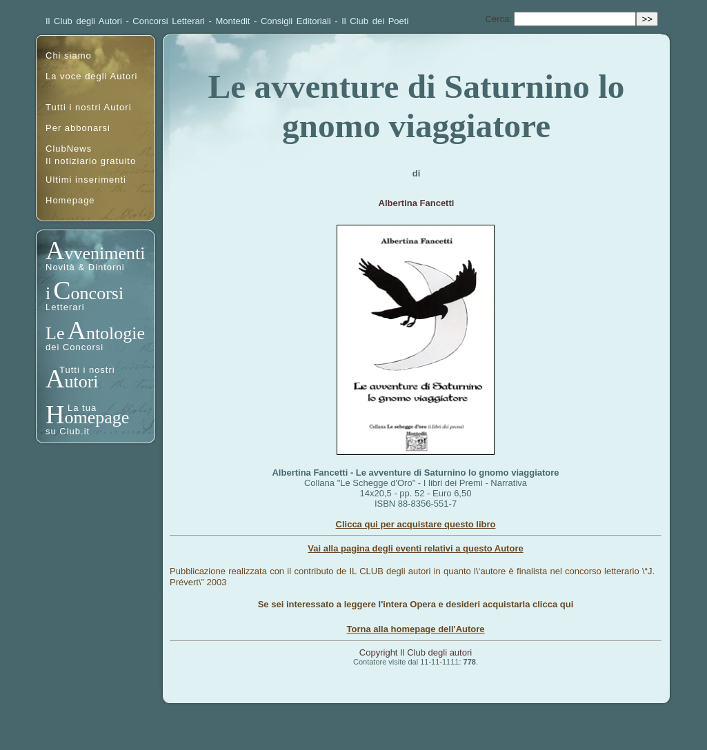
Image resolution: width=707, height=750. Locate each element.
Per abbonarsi (78, 128)
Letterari (65, 307)
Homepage (70, 200)
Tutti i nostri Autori (89, 107)
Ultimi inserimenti (86, 179)
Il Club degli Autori (84, 21)
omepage (96, 417)
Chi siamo (69, 55)
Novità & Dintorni (85, 267)
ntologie (115, 333)
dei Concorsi (74, 347)
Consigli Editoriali (296, 21)
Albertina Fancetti (417, 203)
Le (55, 333)
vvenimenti (104, 253)
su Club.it (68, 431)
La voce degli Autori (91, 76)
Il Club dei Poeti (374, 21)
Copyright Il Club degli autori (415, 652)
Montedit (233, 21)
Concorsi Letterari (168, 21)
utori (81, 382)
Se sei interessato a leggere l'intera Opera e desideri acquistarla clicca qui (416, 604)
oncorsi (97, 293)
